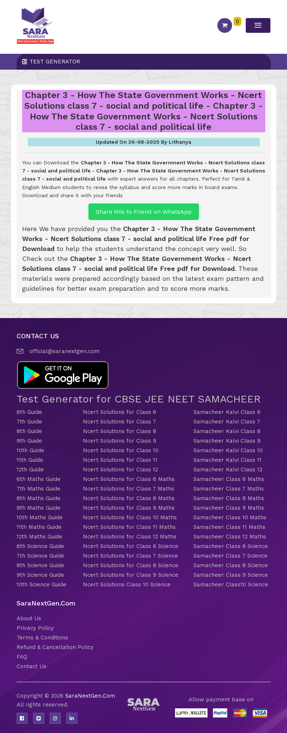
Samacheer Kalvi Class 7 (226, 421)
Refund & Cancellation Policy (55, 647)
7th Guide (29, 421)
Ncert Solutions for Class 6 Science (130, 546)
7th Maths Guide (38, 488)
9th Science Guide (40, 575)
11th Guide (30, 460)
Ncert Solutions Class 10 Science (127, 584)
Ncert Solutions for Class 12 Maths (129, 536)
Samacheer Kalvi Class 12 (227, 469)
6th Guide (29, 412)
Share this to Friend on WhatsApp (144, 211)
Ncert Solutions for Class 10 (120, 450)
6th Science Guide (40, 546)
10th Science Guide (41, 584)
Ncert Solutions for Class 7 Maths (128, 488)
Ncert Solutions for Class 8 (119, 431)
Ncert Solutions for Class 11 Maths (129, 527)
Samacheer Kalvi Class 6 (226, 412)
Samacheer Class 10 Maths (229, 517)
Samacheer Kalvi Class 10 (228, 450)
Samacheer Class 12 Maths (229, 536)
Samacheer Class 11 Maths (229, 527)
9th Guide (29, 440)
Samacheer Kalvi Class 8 (226, 431)
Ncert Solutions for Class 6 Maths (129, 479)
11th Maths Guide (39, 527)
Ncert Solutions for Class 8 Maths (129, 498)
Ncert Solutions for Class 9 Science (130, 575)
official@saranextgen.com (64, 351)
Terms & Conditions (42, 637)
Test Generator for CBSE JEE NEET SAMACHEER (139, 399)
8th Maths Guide (38, 498)
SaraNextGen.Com (90, 695)
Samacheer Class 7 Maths (228, 488)
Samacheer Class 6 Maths (228, 479)
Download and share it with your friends (72, 195)
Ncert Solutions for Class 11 (120, 460)
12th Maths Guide (39, 536)
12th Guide (30, 469)
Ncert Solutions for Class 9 (119, 440)
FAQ (22, 656)
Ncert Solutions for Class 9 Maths (129, 508)
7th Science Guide (40, 555)
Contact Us (31, 666)
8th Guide (29, 431)
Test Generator (54, 61)
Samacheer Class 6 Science (230, 546)
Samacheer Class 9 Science (230, 575)
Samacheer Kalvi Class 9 (226, 440)
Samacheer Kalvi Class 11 (227, 460)
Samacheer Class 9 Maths (228, 508)
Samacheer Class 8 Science (230, 565)
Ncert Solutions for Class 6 (119, 412)
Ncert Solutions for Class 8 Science (130, 565)
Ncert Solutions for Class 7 (119, 421)
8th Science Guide (40, 565)
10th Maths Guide (40, 517)
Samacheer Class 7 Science (230, 555)
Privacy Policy (35, 628)
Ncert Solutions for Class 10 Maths (130, 517)
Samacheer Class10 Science (230, 584)
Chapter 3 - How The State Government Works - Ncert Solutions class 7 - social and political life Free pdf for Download (138, 238)
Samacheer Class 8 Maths (228, 498)
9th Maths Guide (38, 508)
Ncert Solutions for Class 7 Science (130, 555)
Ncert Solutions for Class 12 (120, 469)
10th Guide (30, 450)
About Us (29, 618)
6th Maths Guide (38, 479)
